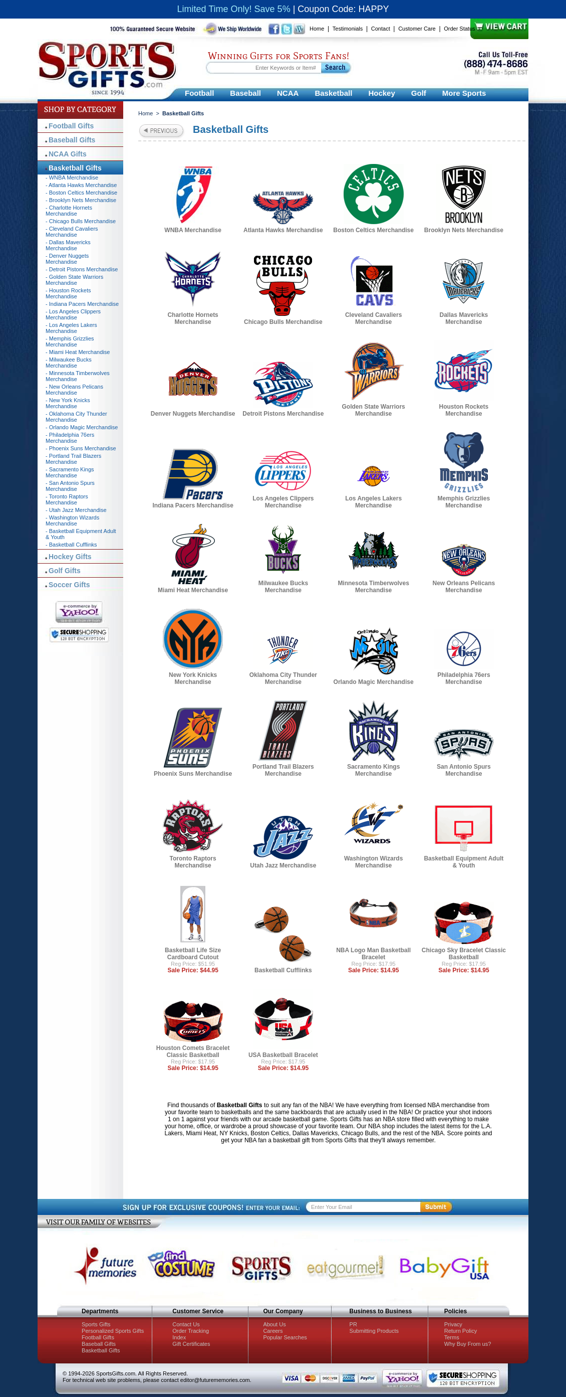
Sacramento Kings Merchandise (373, 770)
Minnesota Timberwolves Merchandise (373, 587)
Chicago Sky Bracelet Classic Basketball (464, 954)
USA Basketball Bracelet (283, 1055)
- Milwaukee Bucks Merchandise (69, 363)
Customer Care (417, 29)
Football (199, 93)
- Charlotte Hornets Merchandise (69, 211)
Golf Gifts (65, 571)
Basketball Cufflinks (283, 970)
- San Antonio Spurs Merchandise (70, 486)
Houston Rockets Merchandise (464, 410)
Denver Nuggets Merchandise (193, 413)
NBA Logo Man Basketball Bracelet (373, 954)
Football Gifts (71, 126)
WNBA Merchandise (192, 230)
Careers (272, 1331)
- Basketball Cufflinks (71, 545)
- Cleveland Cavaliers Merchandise (72, 232)
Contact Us (185, 1324)
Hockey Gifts (70, 557)
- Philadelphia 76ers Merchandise (70, 438)
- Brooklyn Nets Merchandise (81, 200)
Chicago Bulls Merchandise (283, 321)
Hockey (381, 93)
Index (179, 1337)
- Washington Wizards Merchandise (72, 520)
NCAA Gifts (68, 154)
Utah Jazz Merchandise (283, 865)
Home (317, 29)
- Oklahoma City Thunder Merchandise (76, 417)
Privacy (453, 1324)
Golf (418, 93)
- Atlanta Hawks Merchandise (81, 185)
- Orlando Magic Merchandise (82, 427)
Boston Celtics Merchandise (373, 230)
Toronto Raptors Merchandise (193, 862)
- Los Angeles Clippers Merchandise (73, 314)
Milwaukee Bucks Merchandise (283, 587)
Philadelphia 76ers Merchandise (463, 678)
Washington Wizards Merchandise (373, 862)
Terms (451, 1337)
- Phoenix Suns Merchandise (81, 448)
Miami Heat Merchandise (193, 590)
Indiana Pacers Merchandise (192, 505)
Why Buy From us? (467, 1344)
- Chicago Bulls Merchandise (81, 221)
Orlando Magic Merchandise (374, 681)
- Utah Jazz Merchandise (76, 510)
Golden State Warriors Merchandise (373, 410)
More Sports (464, 93)
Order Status (459, 29)
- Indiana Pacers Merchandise (82, 304)
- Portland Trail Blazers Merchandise (73, 459)
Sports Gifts (96, 1324)
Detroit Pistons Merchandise (283, 413)
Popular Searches (285, 1337)
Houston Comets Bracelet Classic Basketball (193, 1051)
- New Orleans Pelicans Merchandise (74, 390)
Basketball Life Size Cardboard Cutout (193, 954)
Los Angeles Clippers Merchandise (283, 502)
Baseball (245, 93)
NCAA (288, 93)
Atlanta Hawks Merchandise (283, 230)
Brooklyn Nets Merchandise (463, 230)
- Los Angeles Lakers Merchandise (71, 328)
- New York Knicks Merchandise (68, 403)
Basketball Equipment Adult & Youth (463, 862)
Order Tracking (190, 1331)
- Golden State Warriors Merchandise (74, 280)
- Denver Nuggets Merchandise (67, 259)
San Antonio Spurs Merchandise (464, 770)
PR (353, 1324)
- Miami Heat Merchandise (78, 352)
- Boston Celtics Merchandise (81, 193)
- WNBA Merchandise (72, 177)
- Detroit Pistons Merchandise (82, 269)
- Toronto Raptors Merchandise (67, 499)
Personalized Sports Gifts (113, 1331)
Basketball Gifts (75, 168)
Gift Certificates (191, 1344)
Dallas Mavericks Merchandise (464, 318)
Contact (380, 29)
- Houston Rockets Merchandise (68, 293)
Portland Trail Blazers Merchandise (283, 770)
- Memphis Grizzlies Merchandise (70, 341)
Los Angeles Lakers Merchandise (373, 502)
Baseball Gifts (72, 140)
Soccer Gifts (69, 585)
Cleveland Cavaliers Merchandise (373, 318)
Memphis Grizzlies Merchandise (464, 502)
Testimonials (348, 29)
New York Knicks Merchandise (193, 678)
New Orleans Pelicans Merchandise (464, 587)
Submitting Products (374, 1331)
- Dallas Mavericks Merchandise (68, 245)
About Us (274, 1324)
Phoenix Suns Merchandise (193, 773)
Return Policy (460, 1331)
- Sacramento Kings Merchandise (70, 472)
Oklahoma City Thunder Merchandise (283, 678)
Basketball (333, 93)
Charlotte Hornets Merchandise (192, 318)
